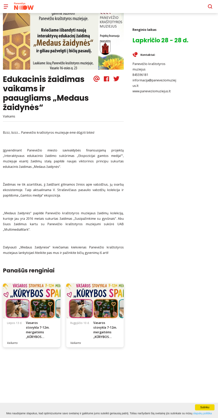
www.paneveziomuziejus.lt (151, 94)
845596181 (140, 77)
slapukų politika (202, 413)
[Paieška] (199, 8)
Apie (114, 8)
